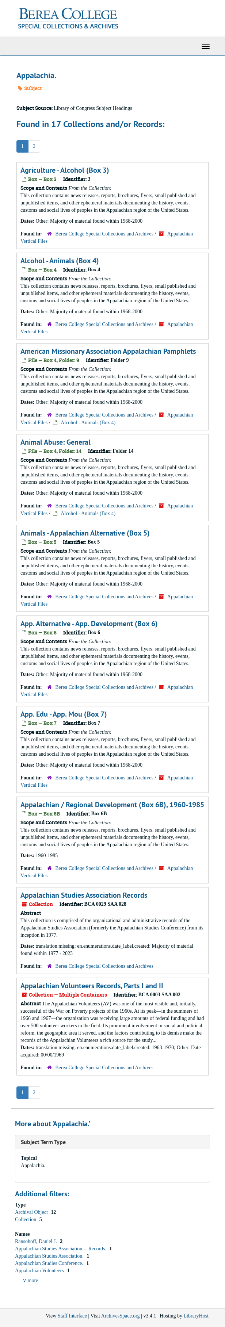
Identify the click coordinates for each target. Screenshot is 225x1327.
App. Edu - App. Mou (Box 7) (63, 714)
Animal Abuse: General (55, 442)
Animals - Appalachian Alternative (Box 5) (85, 533)
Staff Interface (72, 1316)
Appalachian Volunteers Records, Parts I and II (91, 985)
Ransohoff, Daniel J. (36, 1241)
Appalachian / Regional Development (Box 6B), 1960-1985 (112, 804)
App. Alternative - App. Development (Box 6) (89, 623)
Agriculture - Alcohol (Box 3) (64, 170)
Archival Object (32, 1212)
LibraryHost (196, 1316)
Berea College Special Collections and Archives (104, 234)
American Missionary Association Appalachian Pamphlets (108, 351)
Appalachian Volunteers (40, 1270)
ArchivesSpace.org (120, 1316)
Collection (26, 1219)
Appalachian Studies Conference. (50, 1263)
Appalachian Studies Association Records (83, 895)
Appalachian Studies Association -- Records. (61, 1248)
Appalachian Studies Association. (50, 1256)
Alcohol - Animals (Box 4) (59, 260)
